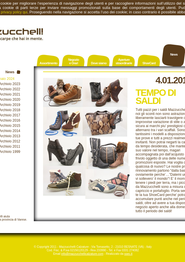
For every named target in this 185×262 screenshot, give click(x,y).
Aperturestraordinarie (124, 61)
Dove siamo (99, 63)
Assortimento (48, 63)
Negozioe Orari (73, 61)
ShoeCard (149, 63)
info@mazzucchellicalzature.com (82, 253)
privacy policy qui (14, 12)
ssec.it (128, 253)
